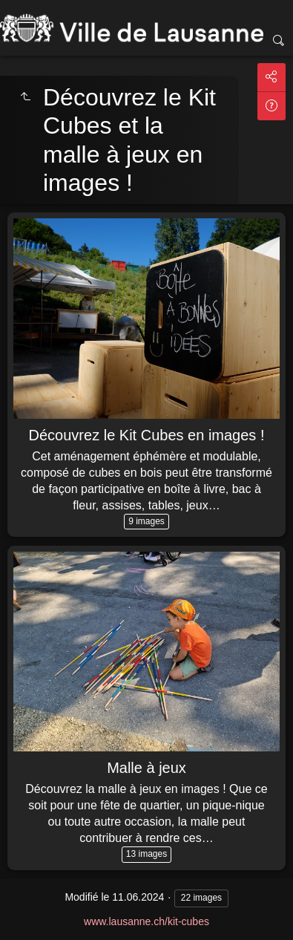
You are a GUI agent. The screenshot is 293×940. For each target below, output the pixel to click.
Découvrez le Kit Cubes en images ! (147, 435)
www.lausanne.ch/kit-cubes (146, 921)
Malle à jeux (146, 768)
